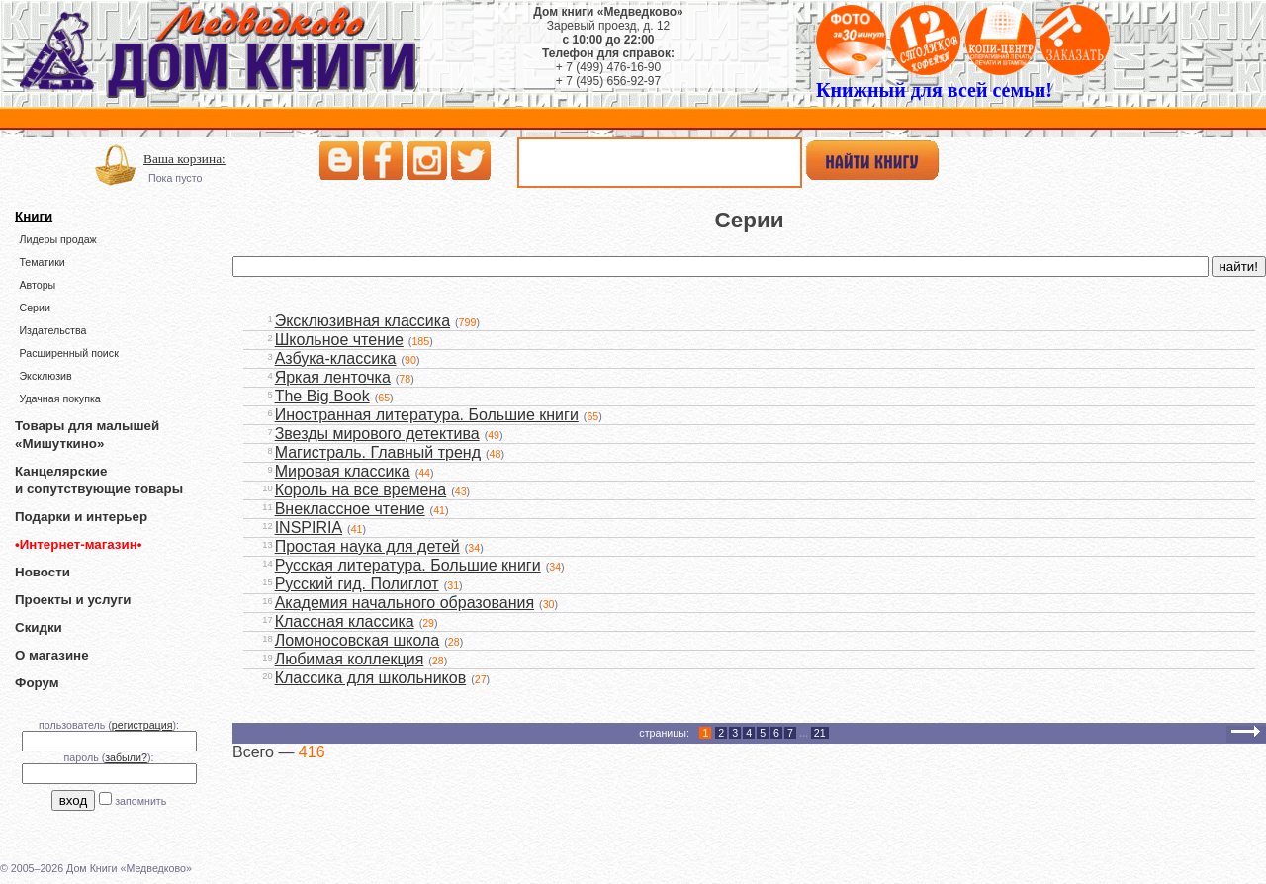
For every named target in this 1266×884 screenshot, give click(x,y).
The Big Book (322, 396)
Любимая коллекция (349, 659)
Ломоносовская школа (357, 640)
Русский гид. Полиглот (357, 583)
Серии (34, 307)
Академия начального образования (404, 602)
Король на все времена (361, 490)
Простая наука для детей (367, 546)
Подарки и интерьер (81, 516)
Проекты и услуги (73, 599)
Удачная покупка (59, 398)
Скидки (38, 627)
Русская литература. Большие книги (408, 565)
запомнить (140, 801)
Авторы (37, 285)
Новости (42, 572)
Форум (37, 682)
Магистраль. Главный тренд (378, 452)
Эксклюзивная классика (362, 320)
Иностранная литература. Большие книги (427, 414)
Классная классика (344, 621)
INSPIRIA (308, 527)
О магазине (52, 655)
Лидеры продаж (57, 239)
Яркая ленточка (333, 377)
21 (820, 733)
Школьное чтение (339, 339)
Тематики (41, 262)
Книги (33, 216)
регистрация (142, 725)
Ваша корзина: (184, 158)
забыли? (126, 757)
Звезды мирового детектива (377, 433)
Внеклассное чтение (350, 508)
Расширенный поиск (68, 353)
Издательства (52, 330)
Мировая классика (342, 471)
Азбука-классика (336, 358)
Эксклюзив (45, 376)
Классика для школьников (371, 677)
